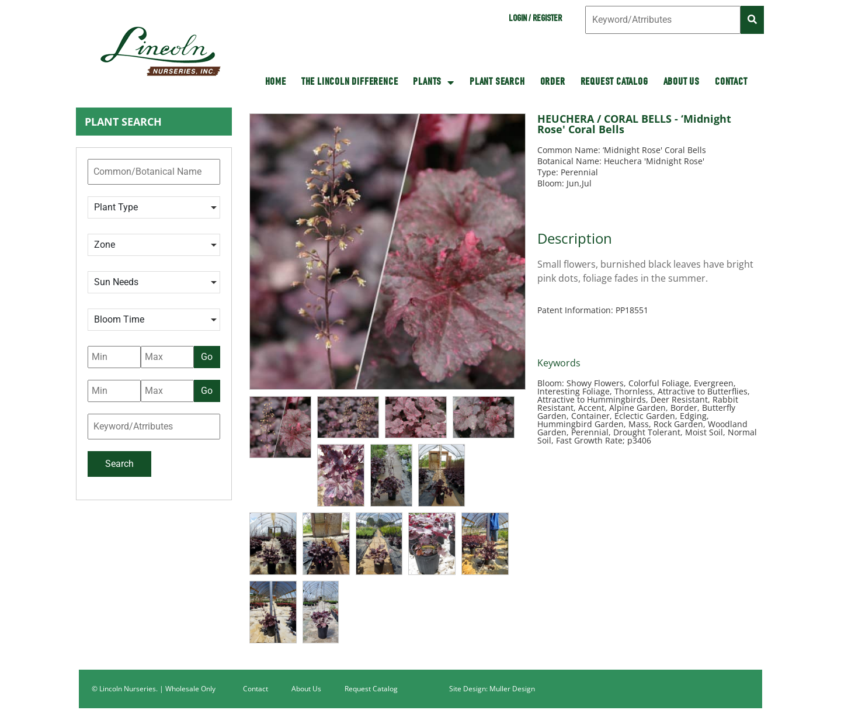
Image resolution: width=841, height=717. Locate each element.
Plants (433, 82)
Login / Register (535, 19)
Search (119, 463)
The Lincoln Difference (349, 82)
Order (552, 82)
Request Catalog (614, 82)
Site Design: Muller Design (492, 689)
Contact (731, 82)
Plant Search (497, 82)
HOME (275, 82)
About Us (681, 82)
